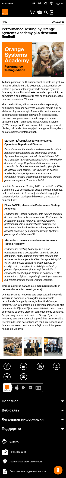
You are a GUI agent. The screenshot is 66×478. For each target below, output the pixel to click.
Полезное (10, 401)
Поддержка (11, 429)
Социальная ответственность (22, 461)
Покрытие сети (14, 451)
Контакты (10, 442)
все (4, 21)
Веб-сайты (11, 410)
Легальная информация (23, 419)
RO (58, 3)
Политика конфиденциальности (24, 471)
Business (8, 3)
